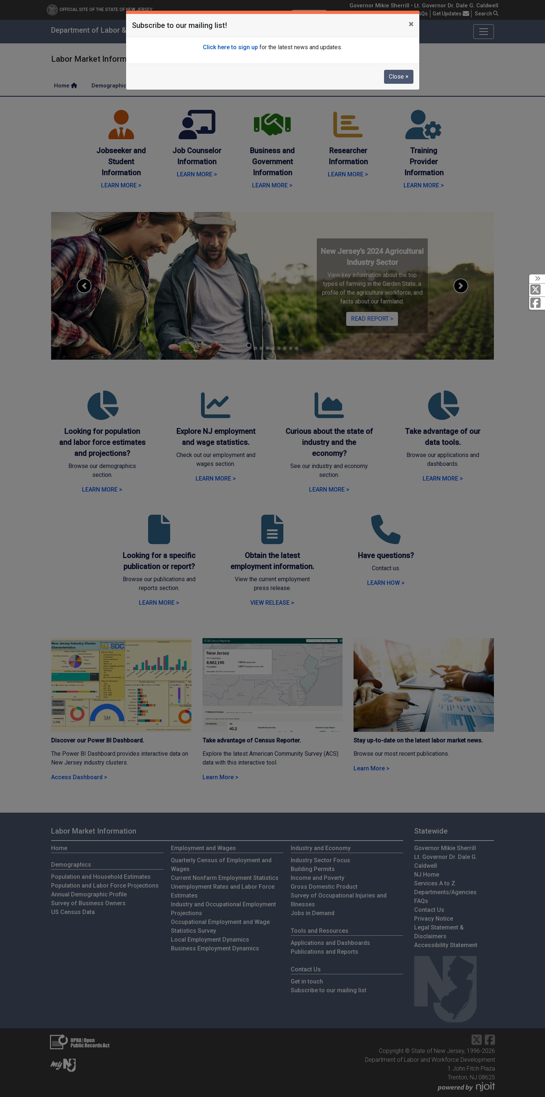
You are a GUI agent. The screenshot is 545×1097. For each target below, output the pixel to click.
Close (399, 76)
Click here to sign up (230, 47)
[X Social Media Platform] (537, 290)
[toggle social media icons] (537, 278)
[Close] (411, 24)
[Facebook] (537, 303)
